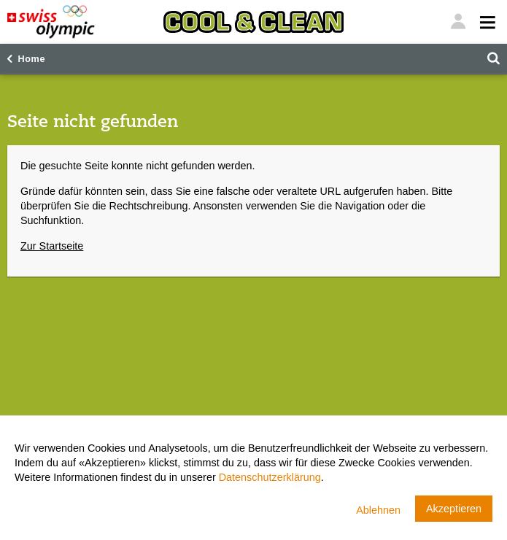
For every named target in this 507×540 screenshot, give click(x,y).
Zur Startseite (51, 246)
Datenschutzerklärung (270, 477)
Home (31, 59)
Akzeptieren (453, 508)
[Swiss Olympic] (51, 22)
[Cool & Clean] (253, 22)
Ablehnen (378, 510)
